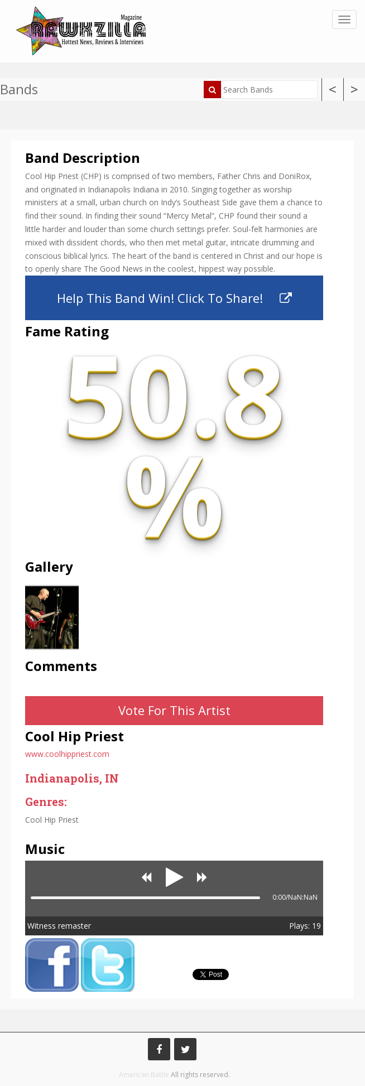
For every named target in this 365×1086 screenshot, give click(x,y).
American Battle (144, 1074)
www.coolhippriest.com (67, 754)
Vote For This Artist (174, 710)
